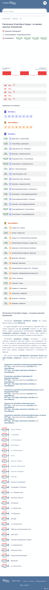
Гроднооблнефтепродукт (14, 555)
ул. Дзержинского (12, 545)
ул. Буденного (11, 513)
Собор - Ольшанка (13, 278)
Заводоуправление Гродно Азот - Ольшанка (21, 268)
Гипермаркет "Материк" (14, 487)
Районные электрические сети (16, 529)
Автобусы (9, 112)
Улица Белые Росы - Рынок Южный (18, 158)
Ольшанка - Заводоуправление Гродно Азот (21, 273)
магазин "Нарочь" (12, 461)
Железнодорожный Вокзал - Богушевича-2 (20, 189)
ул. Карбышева (11, 508)
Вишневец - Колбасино (15, 303)
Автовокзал (10, 503)
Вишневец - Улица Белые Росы (17, 153)
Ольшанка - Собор (13, 283)
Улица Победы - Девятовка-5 (16, 143)
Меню (45, 3)
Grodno (6, 3)
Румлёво (9, 476)
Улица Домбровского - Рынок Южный (19, 209)
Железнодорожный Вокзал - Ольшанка (19, 199)
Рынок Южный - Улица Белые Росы (18, 35)
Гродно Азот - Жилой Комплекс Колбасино (20, 237)
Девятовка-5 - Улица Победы (16, 138)
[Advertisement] (24, 54)
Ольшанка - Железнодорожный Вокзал (19, 204)
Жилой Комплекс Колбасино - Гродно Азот (20, 242)
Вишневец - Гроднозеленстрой (17, 184)
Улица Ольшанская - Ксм (15, 173)
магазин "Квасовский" (13, 466)
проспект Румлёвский (13, 31)
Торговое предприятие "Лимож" (17, 539)
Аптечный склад (12, 550)
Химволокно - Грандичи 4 (15, 293)
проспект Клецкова (13, 471)
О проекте (25, 581)
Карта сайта (16, 581)
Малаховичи (10, 445)
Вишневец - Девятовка (14, 263)
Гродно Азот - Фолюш (14, 227)
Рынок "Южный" (12, 429)
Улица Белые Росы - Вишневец (17, 148)
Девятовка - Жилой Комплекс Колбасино (20, 247)
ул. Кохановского (12, 524)
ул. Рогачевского (12, 440)
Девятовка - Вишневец (14, 258)
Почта (8, 455)
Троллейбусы (11, 122)
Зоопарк (9, 518)
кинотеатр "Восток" (13, 497)
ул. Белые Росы (11, 566)
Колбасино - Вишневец (15, 298)
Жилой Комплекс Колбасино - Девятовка (20, 253)
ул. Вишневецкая (12, 450)
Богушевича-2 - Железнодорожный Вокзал (20, 194)
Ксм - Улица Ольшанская (15, 168)
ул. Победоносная (12, 492)
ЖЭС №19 (10, 534)
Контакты (31, 581)
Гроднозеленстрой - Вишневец (17, 178)
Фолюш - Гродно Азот (14, 232)
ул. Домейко (10, 434)
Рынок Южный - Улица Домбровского (19, 214)
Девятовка (10, 560)
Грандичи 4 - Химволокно (15, 288)
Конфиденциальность (41, 581)
